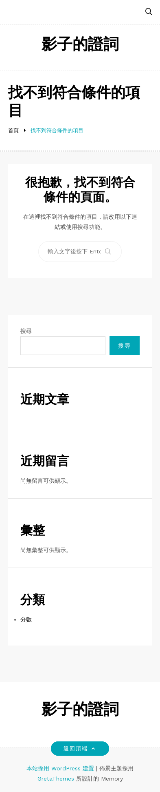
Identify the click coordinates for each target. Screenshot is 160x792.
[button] (148, 12)
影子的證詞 (80, 45)
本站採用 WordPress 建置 (61, 768)
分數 (26, 619)
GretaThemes (55, 778)
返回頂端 (80, 748)
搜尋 (26, 331)
